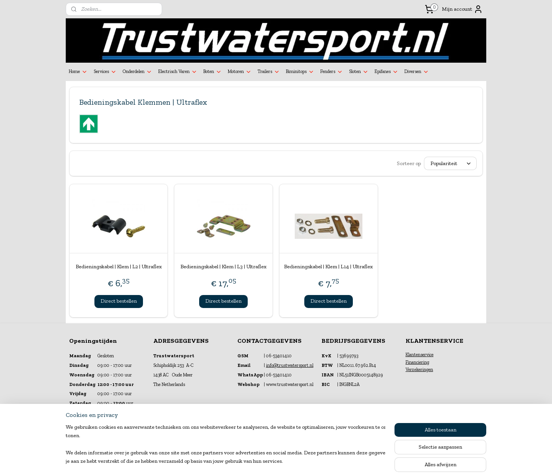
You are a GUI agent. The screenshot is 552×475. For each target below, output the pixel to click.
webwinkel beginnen (293, 461)
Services (105, 72)
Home (78, 72)
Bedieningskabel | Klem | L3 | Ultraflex (223, 266)
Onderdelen (137, 72)
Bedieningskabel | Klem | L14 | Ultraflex (328, 266)
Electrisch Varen (177, 72)
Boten (212, 72)
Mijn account (462, 9)
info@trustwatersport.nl (289, 365)
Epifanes (386, 72)
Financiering (417, 362)
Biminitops (300, 72)
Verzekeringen (419, 369)
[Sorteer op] (450, 163)
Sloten (359, 72)
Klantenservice (419, 354)
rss (269, 461)
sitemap (256, 461)
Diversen (416, 72)
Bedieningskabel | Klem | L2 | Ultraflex (119, 266)
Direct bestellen (119, 301)
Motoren (240, 72)
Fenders (331, 72)
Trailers (269, 72)
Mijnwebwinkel (351, 461)
